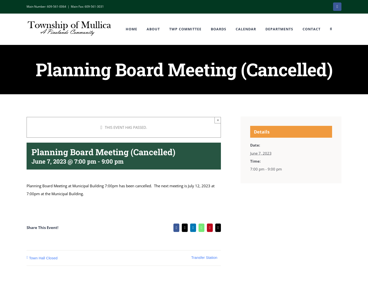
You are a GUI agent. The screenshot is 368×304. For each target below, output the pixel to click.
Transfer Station (204, 257)
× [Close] (218, 120)
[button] (331, 29)
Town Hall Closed (43, 258)
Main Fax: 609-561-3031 (87, 6)
